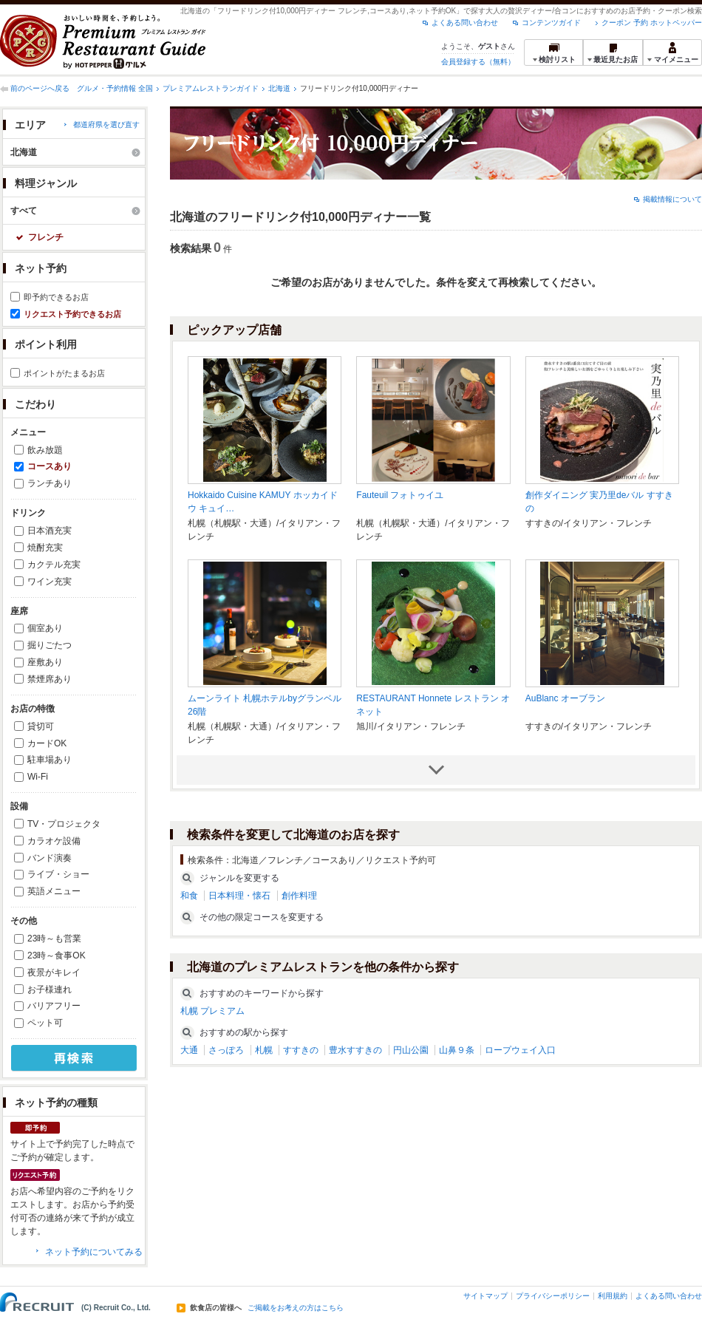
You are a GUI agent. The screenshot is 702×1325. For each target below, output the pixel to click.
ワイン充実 (49, 581)
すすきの (300, 1050)
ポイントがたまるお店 (64, 373)
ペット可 (45, 1023)
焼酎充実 (45, 547)
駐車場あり (49, 760)
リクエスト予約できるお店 (72, 314)
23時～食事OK (56, 955)
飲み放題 (45, 450)
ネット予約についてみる (94, 1252)
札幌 (264, 1050)
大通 (189, 1050)
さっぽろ (226, 1050)
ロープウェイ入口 (520, 1050)
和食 (189, 895)
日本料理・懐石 (239, 895)
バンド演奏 (49, 858)
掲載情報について (672, 199)
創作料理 (299, 895)
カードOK (47, 743)
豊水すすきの (355, 1050)
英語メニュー (54, 891)
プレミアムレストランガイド (211, 88)
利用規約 (612, 1296)
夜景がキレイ (54, 972)
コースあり (49, 466)
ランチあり (49, 483)
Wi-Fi (37, 777)
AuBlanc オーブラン (565, 698)
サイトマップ (485, 1296)
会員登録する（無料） (478, 62)
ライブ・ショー (58, 874)
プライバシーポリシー (553, 1296)
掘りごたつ (49, 645)
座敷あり (45, 662)
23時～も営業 (54, 938)
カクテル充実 (54, 564)
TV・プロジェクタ (63, 824)
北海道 (279, 88)
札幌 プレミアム (212, 1011)
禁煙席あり (49, 679)
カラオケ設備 (54, 841)
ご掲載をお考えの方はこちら (296, 1308)
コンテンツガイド (551, 22)
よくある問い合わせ (465, 22)
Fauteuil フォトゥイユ (399, 495)
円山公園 (411, 1050)
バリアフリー (54, 1006)
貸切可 (40, 726)
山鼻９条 (456, 1050)
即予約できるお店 (56, 297)
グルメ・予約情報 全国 (115, 88)
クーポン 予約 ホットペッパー (652, 22)
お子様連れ (49, 989)
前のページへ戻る (39, 88)
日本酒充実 (49, 530)
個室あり (45, 628)
